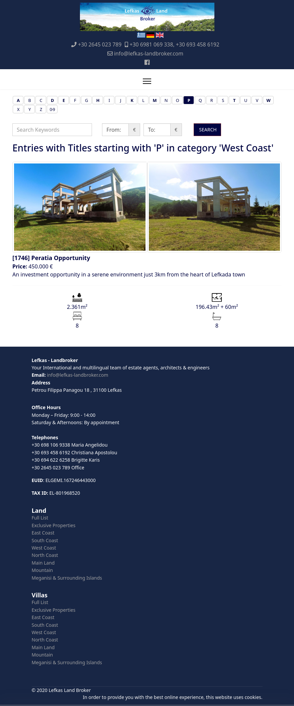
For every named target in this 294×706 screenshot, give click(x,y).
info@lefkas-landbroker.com (148, 53)
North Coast (45, 555)
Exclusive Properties (54, 525)
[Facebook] (147, 62)
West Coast (44, 548)
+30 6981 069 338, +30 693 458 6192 (174, 44)
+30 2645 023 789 (99, 44)
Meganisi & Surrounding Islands (67, 578)
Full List (40, 517)
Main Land (43, 563)
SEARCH (207, 129)
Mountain (42, 570)
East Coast (43, 533)
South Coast (45, 540)
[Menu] (147, 81)
